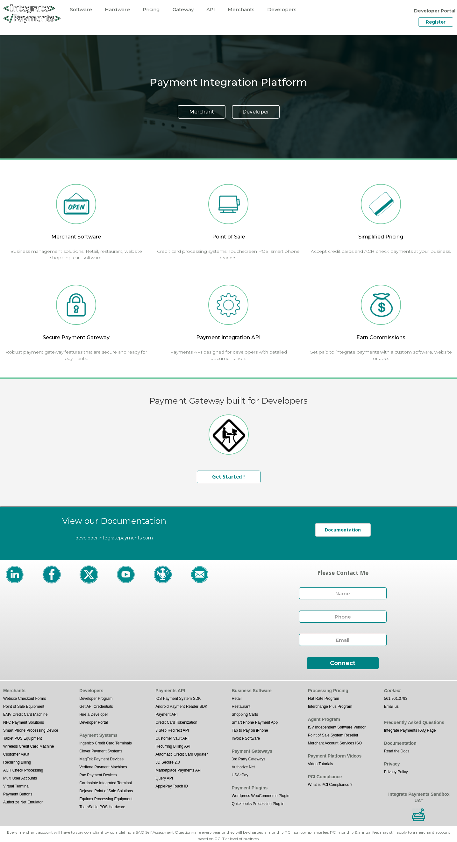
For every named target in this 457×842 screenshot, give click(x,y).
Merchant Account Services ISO (335, 743)
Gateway (183, 9)
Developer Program (95, 698)
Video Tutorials (320, 764)
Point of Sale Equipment (23, 706)
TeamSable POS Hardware (102, 807)
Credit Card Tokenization (176, 722)
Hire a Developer (93, 714)
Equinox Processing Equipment (105, 799)
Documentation (343, 530)
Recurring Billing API (172, 746)
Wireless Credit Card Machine (28, 746)
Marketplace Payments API (178, 770)
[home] (32, 13)
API (210, 9)
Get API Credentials (96, 706)
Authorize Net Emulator (23, 802)
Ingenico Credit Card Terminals (105, 743)
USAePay (240, 775)
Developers (281, 9)
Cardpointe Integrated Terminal (105, 783)
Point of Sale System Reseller (333, 735)
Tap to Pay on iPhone (250, 730)
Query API (164, 778)
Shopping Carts (245, 714)
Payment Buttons (17, 794)
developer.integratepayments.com (114, 538)
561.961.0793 (395, 698)
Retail (236, 698)
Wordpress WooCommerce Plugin (260, 796)
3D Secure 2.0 (167, 762)
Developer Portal (93, 722)
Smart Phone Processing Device (30, 730)
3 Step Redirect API (172, 730)
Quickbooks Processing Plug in (258, 804)
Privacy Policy (396, 772)
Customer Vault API (172, 738)
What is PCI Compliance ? (330, 784)
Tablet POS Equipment (22, 738)
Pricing (151, 9)
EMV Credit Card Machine (25, 714)
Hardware (117, 9)
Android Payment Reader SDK (181, 706)
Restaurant (241, 706)
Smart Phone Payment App (255, 722)
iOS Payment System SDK (178, 698)
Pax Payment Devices (98, 775)
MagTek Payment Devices (101, 759)
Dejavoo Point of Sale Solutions (106, 791)
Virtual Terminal (16, 786)
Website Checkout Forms (24, 698)
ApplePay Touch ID (171, 786)
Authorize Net (243, 767)
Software (81, 9)
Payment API (166, 714)
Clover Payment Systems (100, 751)
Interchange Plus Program (330, 706)
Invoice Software (246, 738)
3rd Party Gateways (248, 759)
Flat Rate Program (323, 698)
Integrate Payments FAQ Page (410, 730)
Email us (391, 706)
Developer (255, 112)
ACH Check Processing (23, 770)
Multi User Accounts (20, 778)
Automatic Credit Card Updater (181, 754)
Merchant (201, 112)
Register (436, 22)
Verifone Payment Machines (103, 767)
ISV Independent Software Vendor (337, 727)
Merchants (241, 9)
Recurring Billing (17, 762)
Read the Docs (396, 751)
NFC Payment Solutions (23, 722)
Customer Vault (16, 754)
